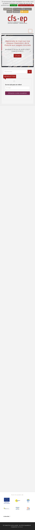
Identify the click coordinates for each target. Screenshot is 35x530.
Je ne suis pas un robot (14, 83)
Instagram (27, 9)
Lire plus (17, 56)
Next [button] (29, 50)
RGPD (16, 11)
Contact (24, 11)
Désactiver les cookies (26, 5)
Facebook (17, 9)
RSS (9, 11)
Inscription (8, 9)
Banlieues (20, 527)
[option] (17, 51)
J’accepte (13, 5)
